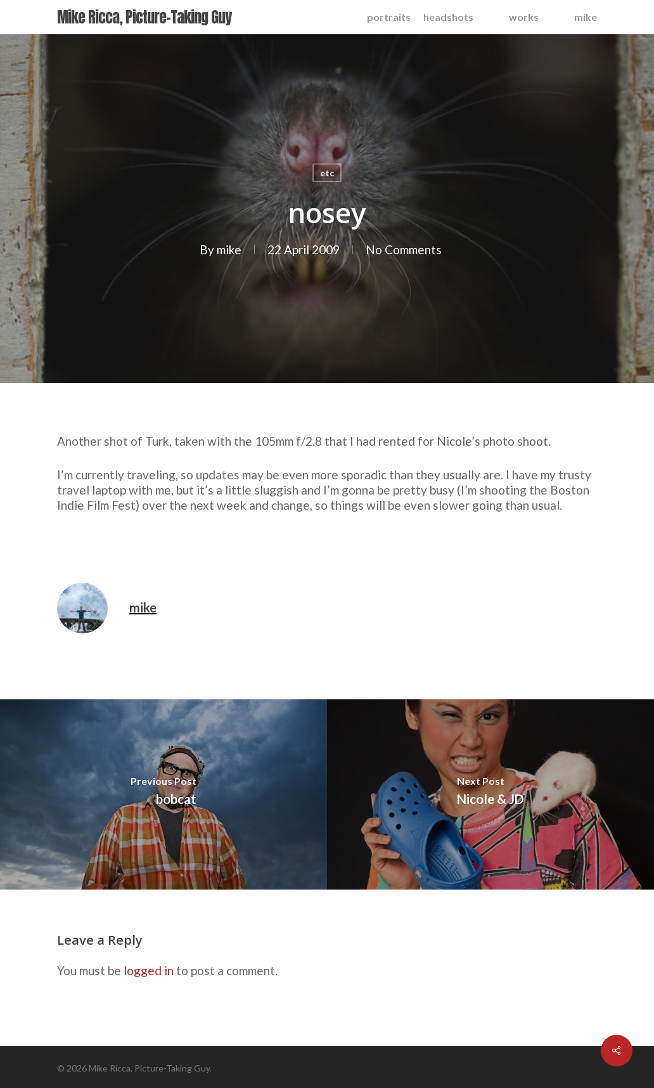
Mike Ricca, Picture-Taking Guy (144, 17)
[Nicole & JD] (490, 794)
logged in (149, 970)
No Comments (404, 249)
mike (229, 249)
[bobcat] (163, 794)
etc (327, 172)
